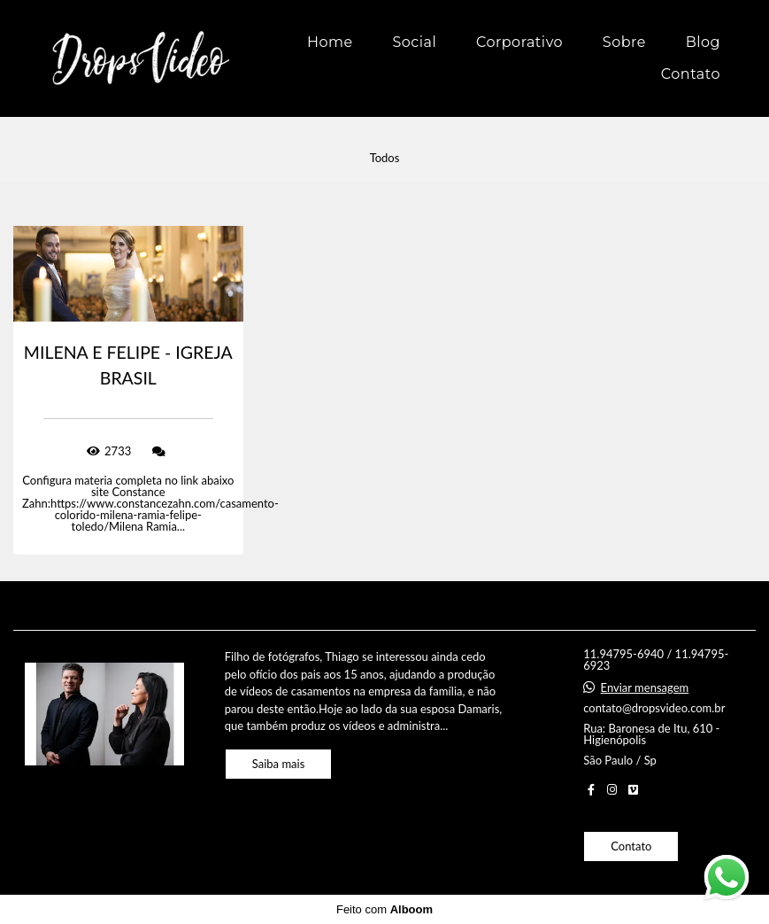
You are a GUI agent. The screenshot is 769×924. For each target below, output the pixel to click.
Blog (703, 42)
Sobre (624, 42)
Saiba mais (278, 764)
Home (330, 42)
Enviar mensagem (645, 688)
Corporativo (519, 42)
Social (414, 42)
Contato (690, 74)
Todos (385, 158)
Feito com (384, 909)
